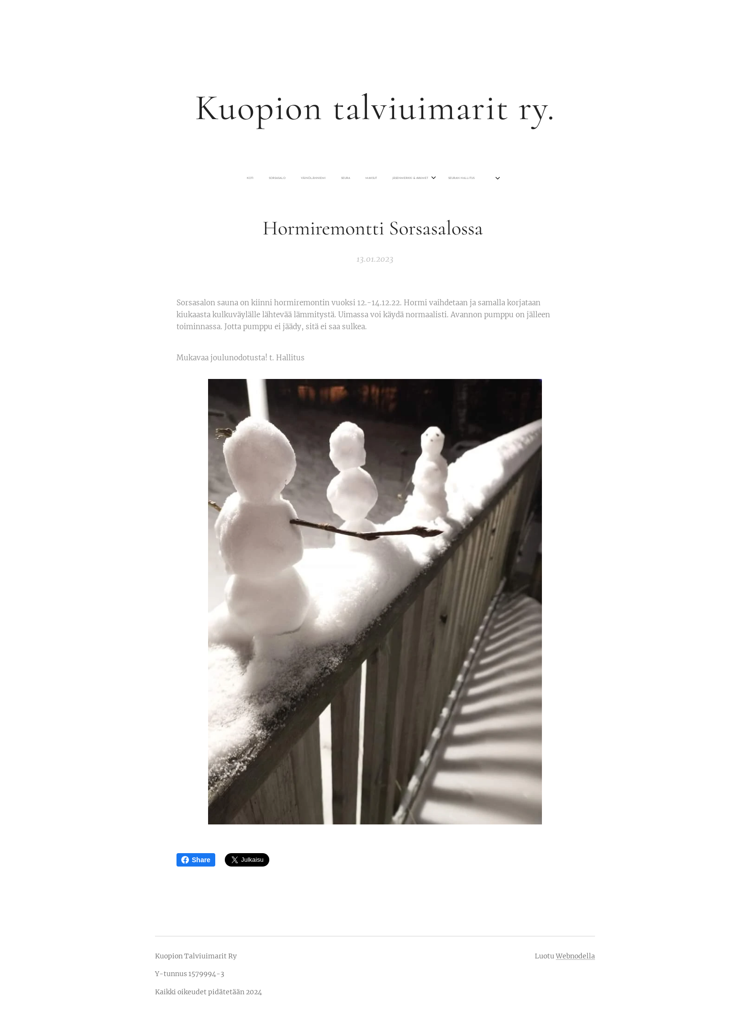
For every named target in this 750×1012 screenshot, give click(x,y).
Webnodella (575, 956)
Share (195, 860)
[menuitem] (323, 178)
